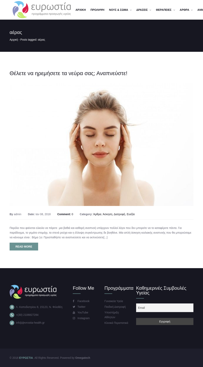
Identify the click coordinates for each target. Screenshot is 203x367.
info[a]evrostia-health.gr (30, 322)
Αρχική (14, 39)
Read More (23, 246)
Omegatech (82, 357)
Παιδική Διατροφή (115, 306)
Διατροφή (119, 214)
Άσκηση (107, 214)
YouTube (80, 312)
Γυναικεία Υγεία (113, 301)
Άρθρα (97, 214)
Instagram (81, 318)
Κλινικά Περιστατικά (116, 322)
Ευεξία (131, 214)
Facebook (81, 301)
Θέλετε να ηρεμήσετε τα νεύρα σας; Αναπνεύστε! (68, 73)
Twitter (79, 306)
